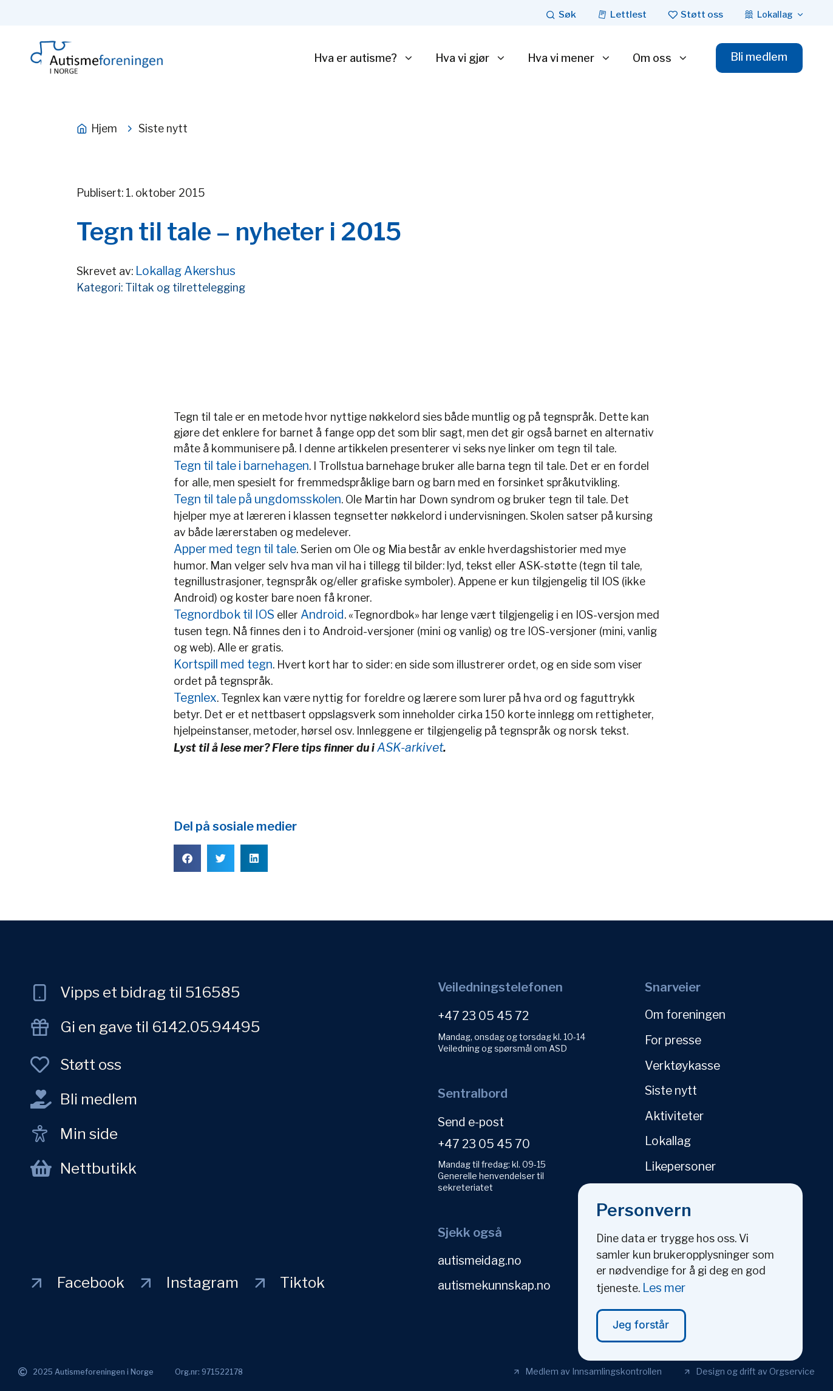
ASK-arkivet (410, 747)
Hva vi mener (568, 58)
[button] (187, 858)
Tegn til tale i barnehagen (241, 465)
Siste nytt (671, 1089)
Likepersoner (680, 1164)
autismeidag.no (480, 1260)
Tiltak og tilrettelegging (185, 287)
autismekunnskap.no (494, 1284)
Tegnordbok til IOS (224, 614)
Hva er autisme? (363, 58)
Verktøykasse (682, 1064)
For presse (673, 1039)
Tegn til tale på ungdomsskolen (257, 499)
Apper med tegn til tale (235, 549)
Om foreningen (685, 1014)
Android (322, 614)
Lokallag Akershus (185, 271)
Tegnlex (195, 697)
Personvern (676, 1189)
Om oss (659, 58)
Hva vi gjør (469, 58)
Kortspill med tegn (223, 664)
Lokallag (668, 1139)
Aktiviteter (674, 1114)
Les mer (663, 1298)
